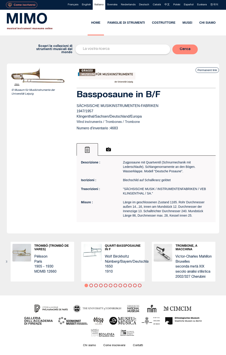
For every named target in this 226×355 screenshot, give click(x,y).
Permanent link (207, 70)
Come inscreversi (114, 345)
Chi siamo (89, 345)
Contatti (138, 345)
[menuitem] (73, 5)
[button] (185, 49)
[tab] (87, 149)
